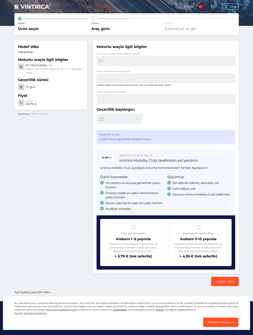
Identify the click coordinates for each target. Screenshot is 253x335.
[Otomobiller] (50, 65)
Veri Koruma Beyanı (35, 313)
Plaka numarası (114, 71)
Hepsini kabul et (221, 322)
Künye (18, 313)
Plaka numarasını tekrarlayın (112, 92)
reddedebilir (120, 309)
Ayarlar (160, 309)
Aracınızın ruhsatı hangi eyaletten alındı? (118, 53)
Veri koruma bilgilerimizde (61, 309)
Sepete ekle (224, 281)
